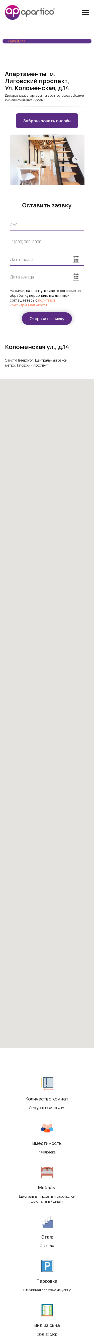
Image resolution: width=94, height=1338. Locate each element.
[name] (47, 224)
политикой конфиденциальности (33, 302)
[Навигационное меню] (85, 12)
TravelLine (16, 41)
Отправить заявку (47, 318)
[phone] (47, 242)
